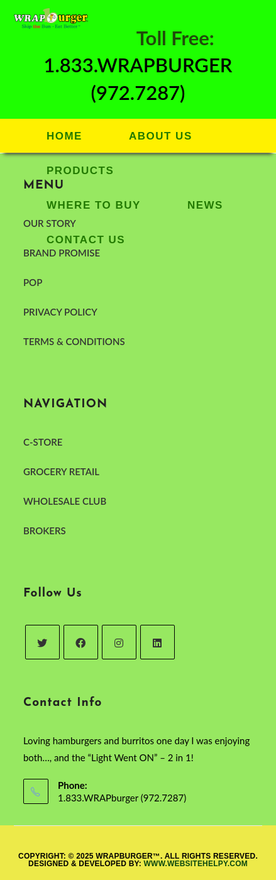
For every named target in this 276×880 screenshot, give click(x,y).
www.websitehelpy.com (196, 863)
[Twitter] (42, 642)
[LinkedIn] (157, 642)
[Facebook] (80, 642)
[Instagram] (119, 642)
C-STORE (42, 442)
